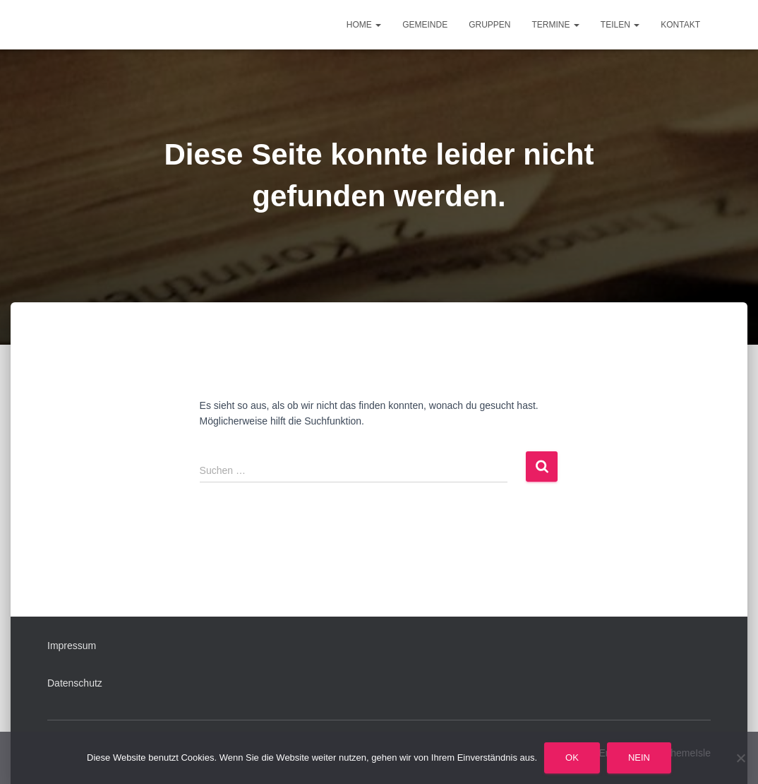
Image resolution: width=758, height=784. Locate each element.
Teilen (620, 25)
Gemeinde (424, 25)
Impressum (71, 645)
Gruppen (489, 25)
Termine (555, 25)
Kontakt (680, 25)
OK (572, 757)
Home (364, 25)
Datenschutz (74, 683)
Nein (639, 757)
